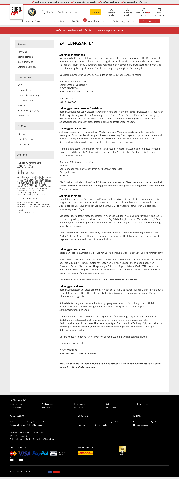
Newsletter (23, 117)
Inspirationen (94, 21)
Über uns (22, 136)
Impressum (23, 146)
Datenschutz (24, 92)
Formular (22, 54)
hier (53, 441)
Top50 (75, 21)
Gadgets (108, 406)
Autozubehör (47, 409)
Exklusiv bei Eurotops (33, 21)
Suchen (96, 12)
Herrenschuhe (111, 409)
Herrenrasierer (79, 406)
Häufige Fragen (33, 424)
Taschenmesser (48, 406)
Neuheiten (58, 21)
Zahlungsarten (25, 102)
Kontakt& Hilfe (111, 12)
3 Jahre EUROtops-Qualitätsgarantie (52, 2)
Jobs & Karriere (25, 141)
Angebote (148, 21)
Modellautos (78, 409)
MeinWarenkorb (159, 12)
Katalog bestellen (26, 69)
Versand (21, 107)
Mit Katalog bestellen (127, 12)
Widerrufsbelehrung (28, 97)
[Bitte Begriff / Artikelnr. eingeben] (70, 12)
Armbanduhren (16, 406)
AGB (19, 87)
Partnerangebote (122, 21)
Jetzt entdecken (116, 32)
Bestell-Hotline (25, 59)
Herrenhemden (143, 406)
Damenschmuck (16, 409)
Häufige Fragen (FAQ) (28, 112)
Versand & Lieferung (18, 427)
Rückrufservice (25, 64)
